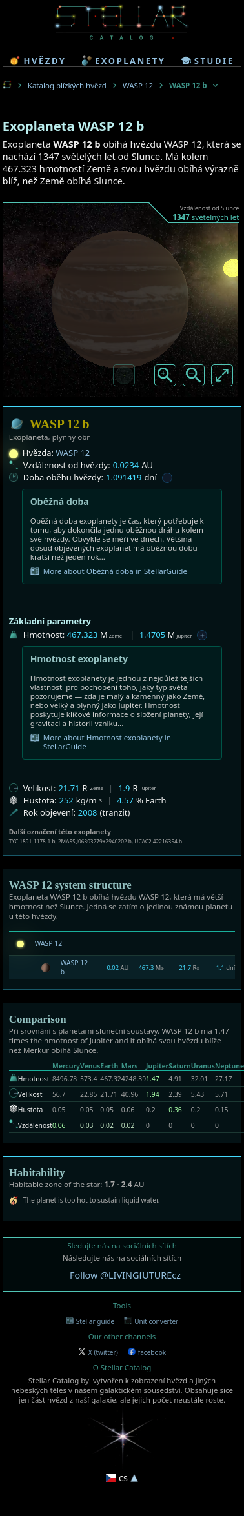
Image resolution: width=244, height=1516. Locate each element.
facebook (147, 1352)
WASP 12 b (74, 967)
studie (207, 60)
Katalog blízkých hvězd (67, 85)
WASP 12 (138, 85)
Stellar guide (90, 1321)
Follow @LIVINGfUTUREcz (125, 1275)
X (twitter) (98, 1352)
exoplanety (123, 60)
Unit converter (151, 1321)
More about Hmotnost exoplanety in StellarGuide (100, 742)
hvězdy (38, 60)
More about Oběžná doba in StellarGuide (108, 571)
